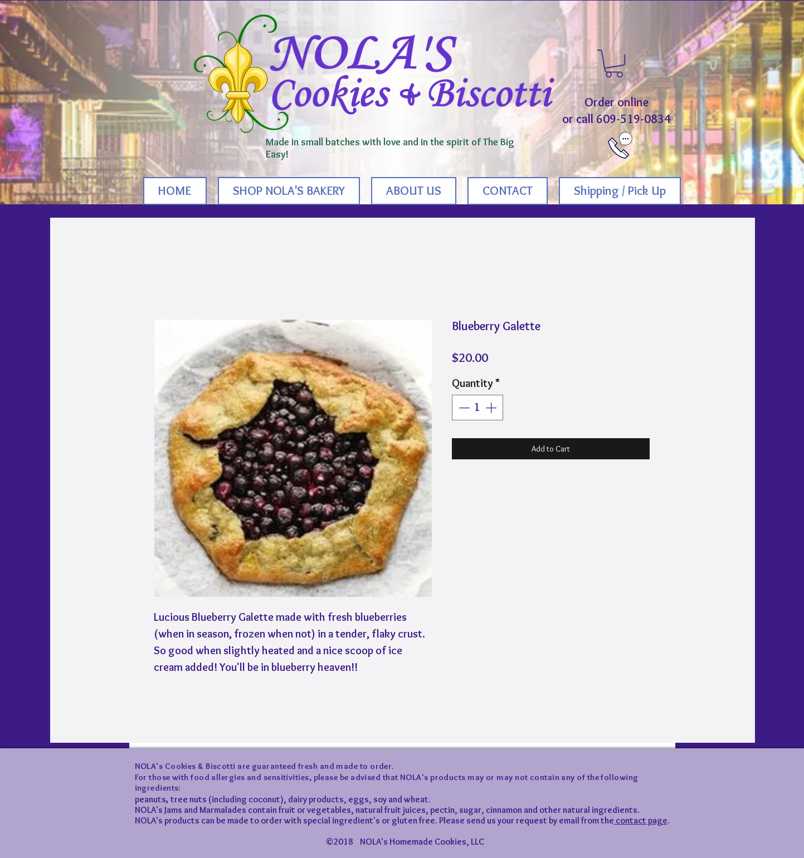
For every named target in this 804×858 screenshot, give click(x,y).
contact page (640, 820)
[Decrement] (463, 407)
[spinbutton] (477, 407)
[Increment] (492, 407)
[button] (614, 63)
